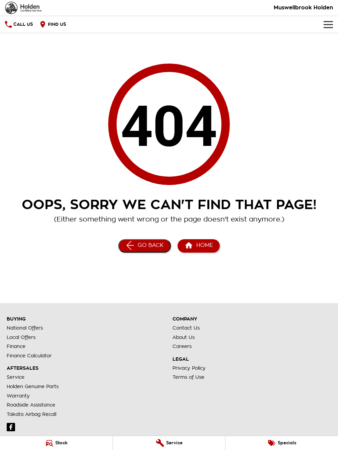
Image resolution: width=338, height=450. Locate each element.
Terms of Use (188, 377)
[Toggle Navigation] (328, 24)
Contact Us (186, 328)
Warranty (18, 395)
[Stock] (56, 443)
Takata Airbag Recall (31, 414)
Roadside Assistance (31, 404)
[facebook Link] (11, 427)
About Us (184, 337)
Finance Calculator (29, 355)
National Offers (25, 328)
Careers (182, 346)
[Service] (169, 443)
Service (15, 377)
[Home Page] (23, 8)
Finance (16, 346)
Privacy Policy (189, 368)
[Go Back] (144, 246)
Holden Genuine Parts (33, 386)
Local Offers (21, 337)
